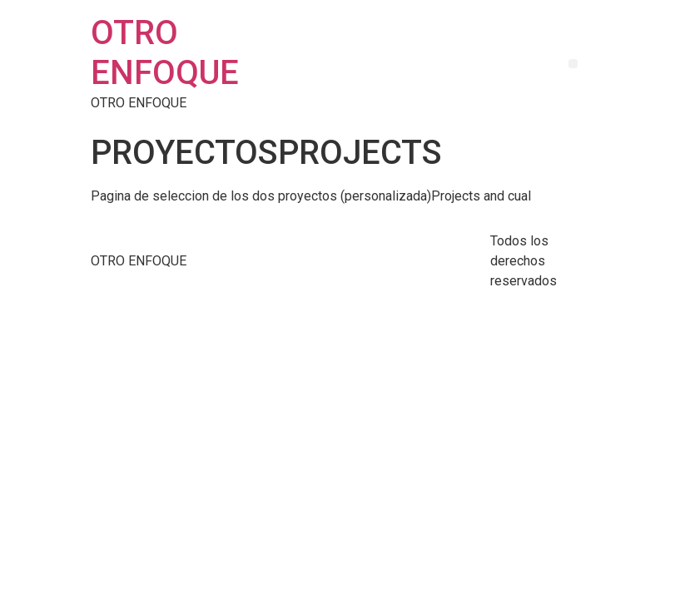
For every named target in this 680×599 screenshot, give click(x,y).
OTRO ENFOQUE (165, 52)
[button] (573, 63)
